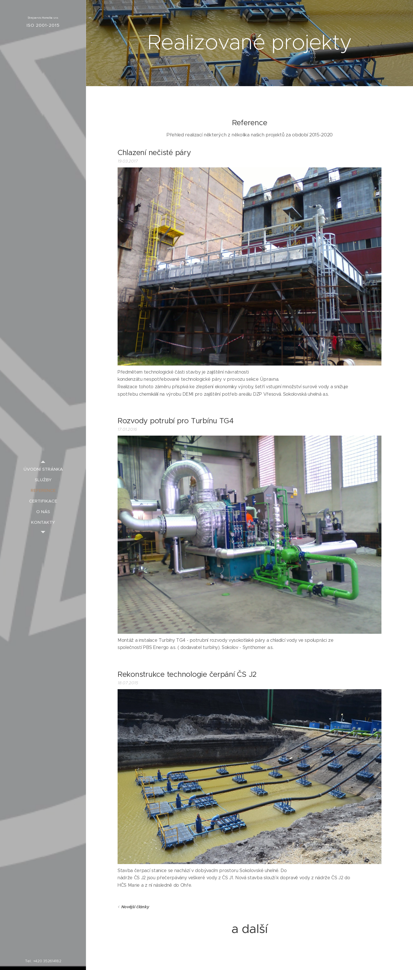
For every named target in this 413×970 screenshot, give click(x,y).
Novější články (135, 906)
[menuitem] (43, 469)
